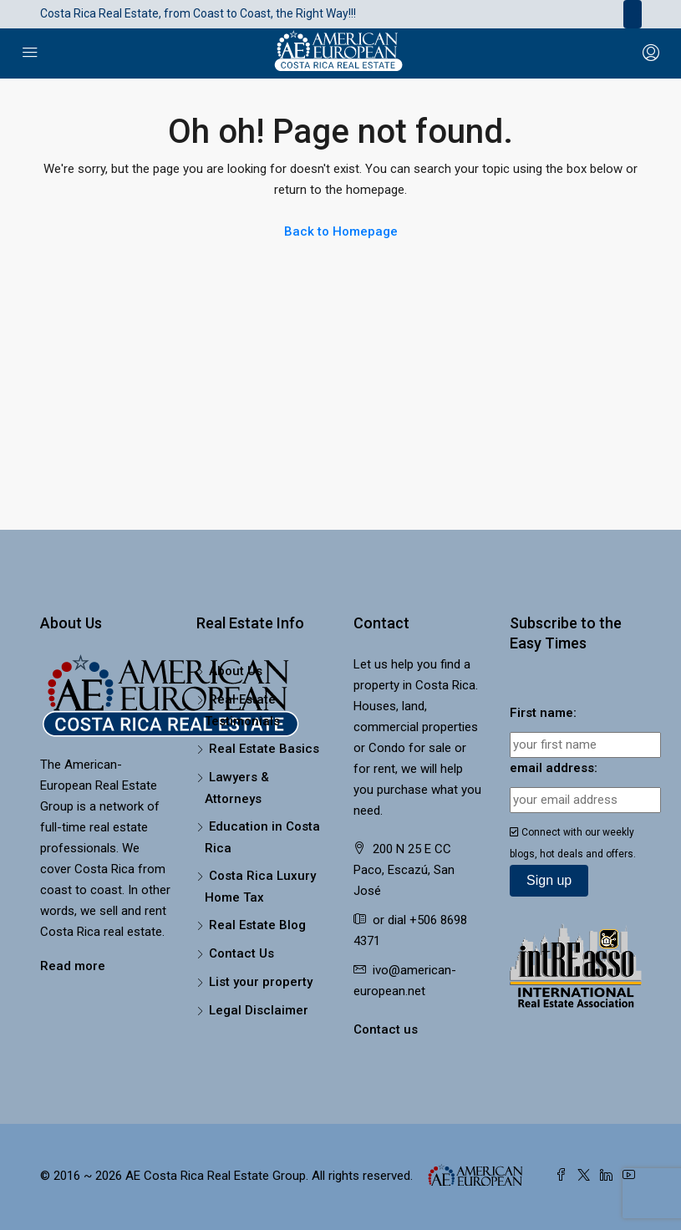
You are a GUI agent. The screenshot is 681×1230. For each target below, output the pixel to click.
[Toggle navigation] (632, 14)
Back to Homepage (341, 231)
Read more (72, 965)
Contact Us (241, 953)
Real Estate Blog (257, 925)
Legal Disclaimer (258, 1010)
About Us (235, 671)
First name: (543, 712)
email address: (553, 767)
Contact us (385, 1029)
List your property (261, 981)
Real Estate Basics (264, 748)
